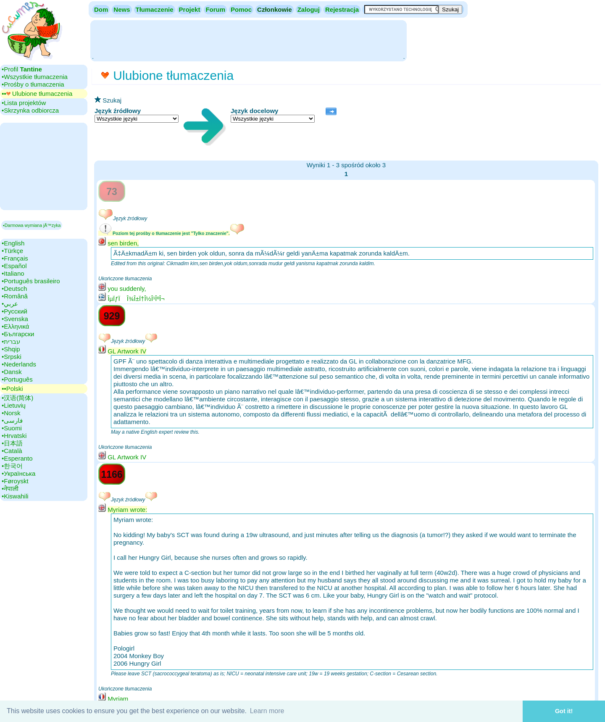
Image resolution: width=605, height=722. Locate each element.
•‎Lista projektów (24, 102)
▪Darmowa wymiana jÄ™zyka (31, 225)
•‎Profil (22, 69)
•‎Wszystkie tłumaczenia (35, 76)
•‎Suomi (12, 428)
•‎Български (18, 333)
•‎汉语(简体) (17, 397)
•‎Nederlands (19, 364)
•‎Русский (14, 311)
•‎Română (15, 296)
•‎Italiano (13, 273)
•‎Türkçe (12, 250)
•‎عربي (10, 303)
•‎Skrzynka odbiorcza (30, 110)
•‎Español (14, 265)
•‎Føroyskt (15, 481)
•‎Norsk (11, 412)
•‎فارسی (12, 420)
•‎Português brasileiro (31, 281)
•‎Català (12, 450)
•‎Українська (18, 473)
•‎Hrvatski (14, 435)
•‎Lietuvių (14, 405)
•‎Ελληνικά (15, 326)
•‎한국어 (12, 465)
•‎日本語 (12, 443)
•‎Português (17, 379)
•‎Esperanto (17, 458)
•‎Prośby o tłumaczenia (33, 84)
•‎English (13, 243)
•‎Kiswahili (15, 496)
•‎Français (15, 258)
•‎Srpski (11, 356)
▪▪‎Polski (12, 388)
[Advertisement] (248, 40)
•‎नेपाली (10, 488)
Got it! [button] (564, 711)
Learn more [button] (267, 710)
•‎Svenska (15, 318)
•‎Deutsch (14, 288)
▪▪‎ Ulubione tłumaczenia (37, 93)
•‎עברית (11, 341)
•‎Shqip (11, 349)
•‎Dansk (12, 371)
